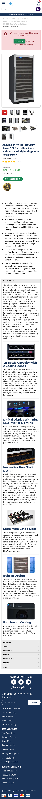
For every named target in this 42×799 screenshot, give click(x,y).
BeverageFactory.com (10, 753)
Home (6, 18)
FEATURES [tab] (21, 642)
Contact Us (6, 741)
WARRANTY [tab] (21, 650)
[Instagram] (28, 682)
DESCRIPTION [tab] (8, 281)
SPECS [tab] (21, 646)
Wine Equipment (20, 18)
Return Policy (7, 720)
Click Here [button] (19, 41)
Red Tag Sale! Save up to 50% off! (21, 14)
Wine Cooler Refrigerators (15, 21)
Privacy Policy (7, 716)
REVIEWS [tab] (21, 663)
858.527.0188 (10, 775)
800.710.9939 (11, 771)
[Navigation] (3, 3)
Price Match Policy (9, 724)
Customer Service (9, 737)
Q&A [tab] (21, 667)
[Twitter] (21, 682)
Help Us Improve (8, 745)
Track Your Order (8, 733)
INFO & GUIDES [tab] (21, 659)
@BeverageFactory (21, 687)
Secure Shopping (8, 712)
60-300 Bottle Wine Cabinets (16, 24)
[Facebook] (13, 682)
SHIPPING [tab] (21, 654)
